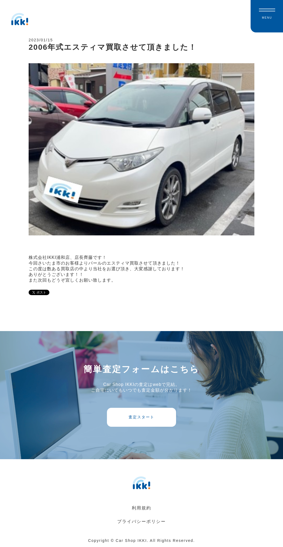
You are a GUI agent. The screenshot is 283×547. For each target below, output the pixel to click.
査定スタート (141, 417)
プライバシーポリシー (141, 521)
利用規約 (141, 508)
